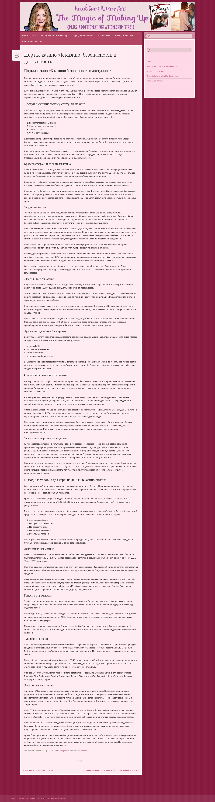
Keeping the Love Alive (82, 35)
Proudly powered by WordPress (22, 798)
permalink (84, 751)
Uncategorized (63, 751)
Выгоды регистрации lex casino (38, 770)
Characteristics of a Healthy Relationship (115, 35)
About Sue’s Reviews (32, 41)
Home (25, 35)
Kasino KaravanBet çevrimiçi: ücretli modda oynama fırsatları (112, 770)
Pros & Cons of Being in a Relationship (49, 35)
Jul (17, 54)
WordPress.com (58, 798)
